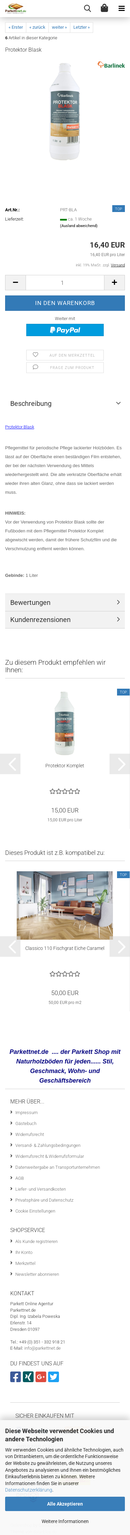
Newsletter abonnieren (37, 1274)
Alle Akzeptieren (65, 1504)
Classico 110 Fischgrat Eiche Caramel (64, 948)
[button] (15, 282)
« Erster (16, 27)
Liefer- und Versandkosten (40, 1189)
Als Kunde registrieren (36, 1241)
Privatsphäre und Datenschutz (44, 1200)
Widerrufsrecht (29, 1134)
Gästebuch (26, 1123)
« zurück (37, 27)
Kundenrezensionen (40, 620)
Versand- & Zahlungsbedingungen (48, 1145)
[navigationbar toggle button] (121, 8)
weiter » (59, 27)
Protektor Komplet (64, 765)
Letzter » (81, 27)
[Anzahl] (65, 282)
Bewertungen (30, 602)
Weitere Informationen (65, 1521)
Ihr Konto (23, 1252)
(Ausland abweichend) (79, 226)
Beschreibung (31, 403)
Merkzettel (25, 1263)
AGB (19, 1178)
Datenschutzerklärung (28, 1490)
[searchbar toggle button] (87, 8)
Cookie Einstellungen (35, 1211)
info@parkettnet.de (42, 1348)
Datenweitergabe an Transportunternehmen (57, 1167)
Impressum (26, 1112)
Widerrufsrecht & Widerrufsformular (49, 1156)
